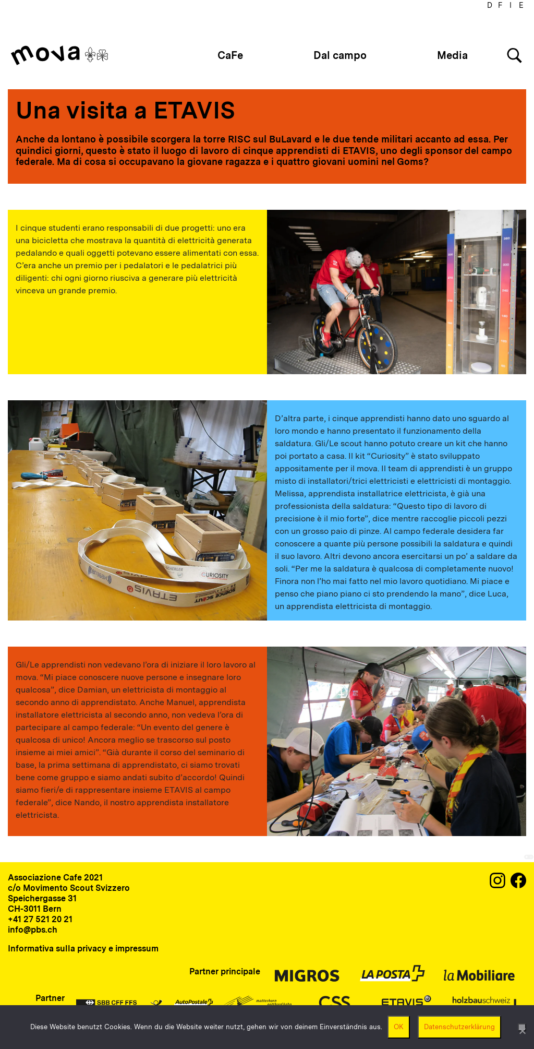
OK (399, 1027)
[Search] (514, 55)
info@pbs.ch (32, 930)
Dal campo (340, 55)
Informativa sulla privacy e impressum (83, 948)
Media (452, 55)
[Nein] (522, 1027)
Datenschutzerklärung (459, 1027)
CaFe (230, 55)
